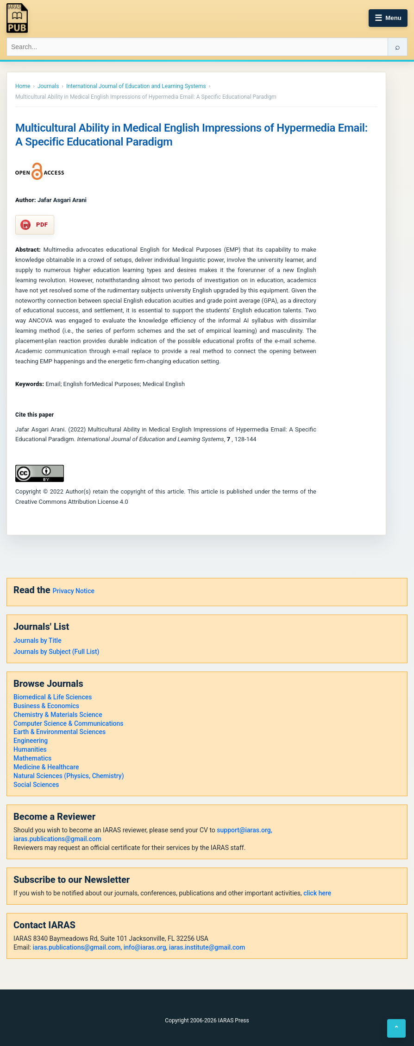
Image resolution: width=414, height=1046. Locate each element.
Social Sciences (36, 784)
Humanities (30, 749)
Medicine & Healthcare (46, 767)
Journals (48, 86)
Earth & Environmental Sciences (59, 731)
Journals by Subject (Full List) (56, 651)
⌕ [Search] (397, 46)
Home (22, 86)
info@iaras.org (145, 947)
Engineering (30, 740)
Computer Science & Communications (68, 723)
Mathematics (32, 758)
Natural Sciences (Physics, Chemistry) (68, 776)
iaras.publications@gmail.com (57, 839)
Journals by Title (37, 640)
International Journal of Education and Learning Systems (136, 86)
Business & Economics (46, 706)
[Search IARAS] (197, 47)
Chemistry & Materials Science (57, 714)
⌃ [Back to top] (396, 1028)
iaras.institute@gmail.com (207, 947)
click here (317, 893)
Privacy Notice (73, 591)
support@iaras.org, (244, 830)
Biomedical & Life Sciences (52, 697)
